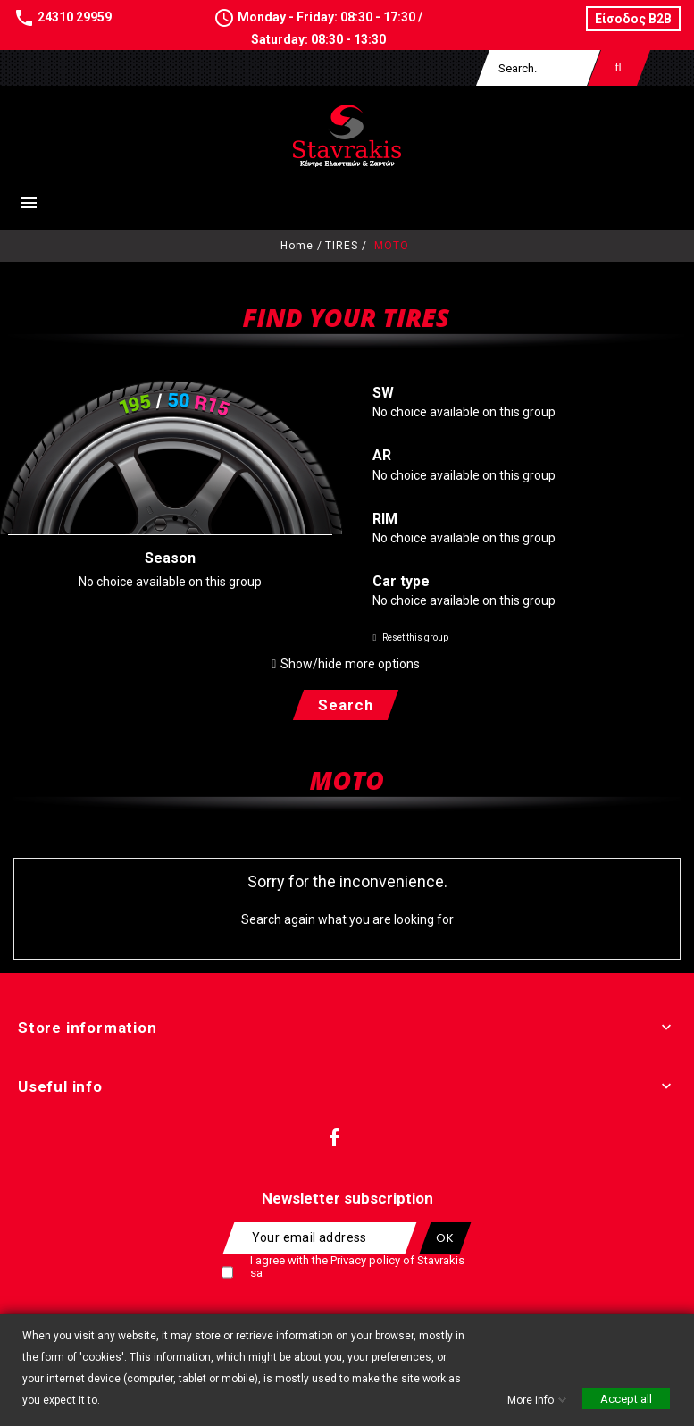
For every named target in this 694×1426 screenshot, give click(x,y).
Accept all (626, 1398)
